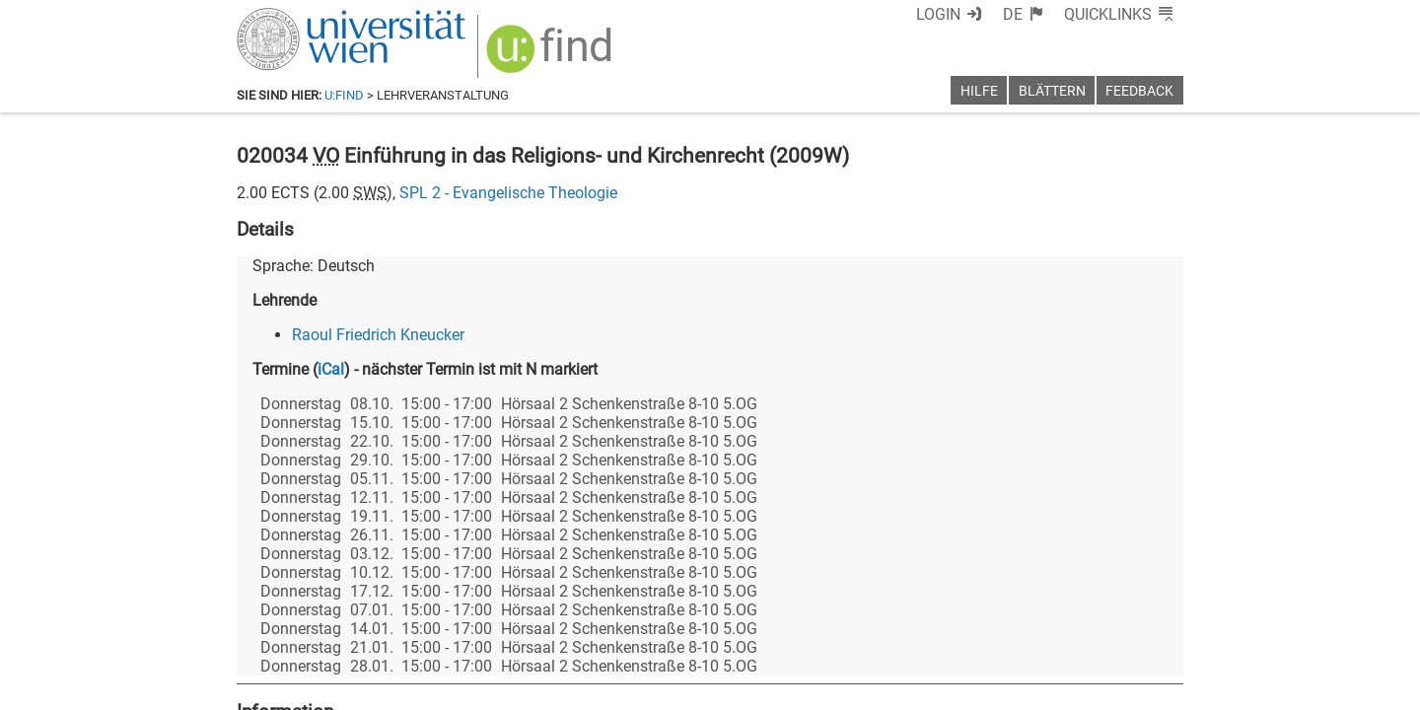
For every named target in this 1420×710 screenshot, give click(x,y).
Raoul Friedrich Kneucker (378, 334)
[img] (551, 55)
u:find (344, 95)
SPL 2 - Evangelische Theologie (508, 192)
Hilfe (979, 91)
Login (938, 14)
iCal (331, 369)
